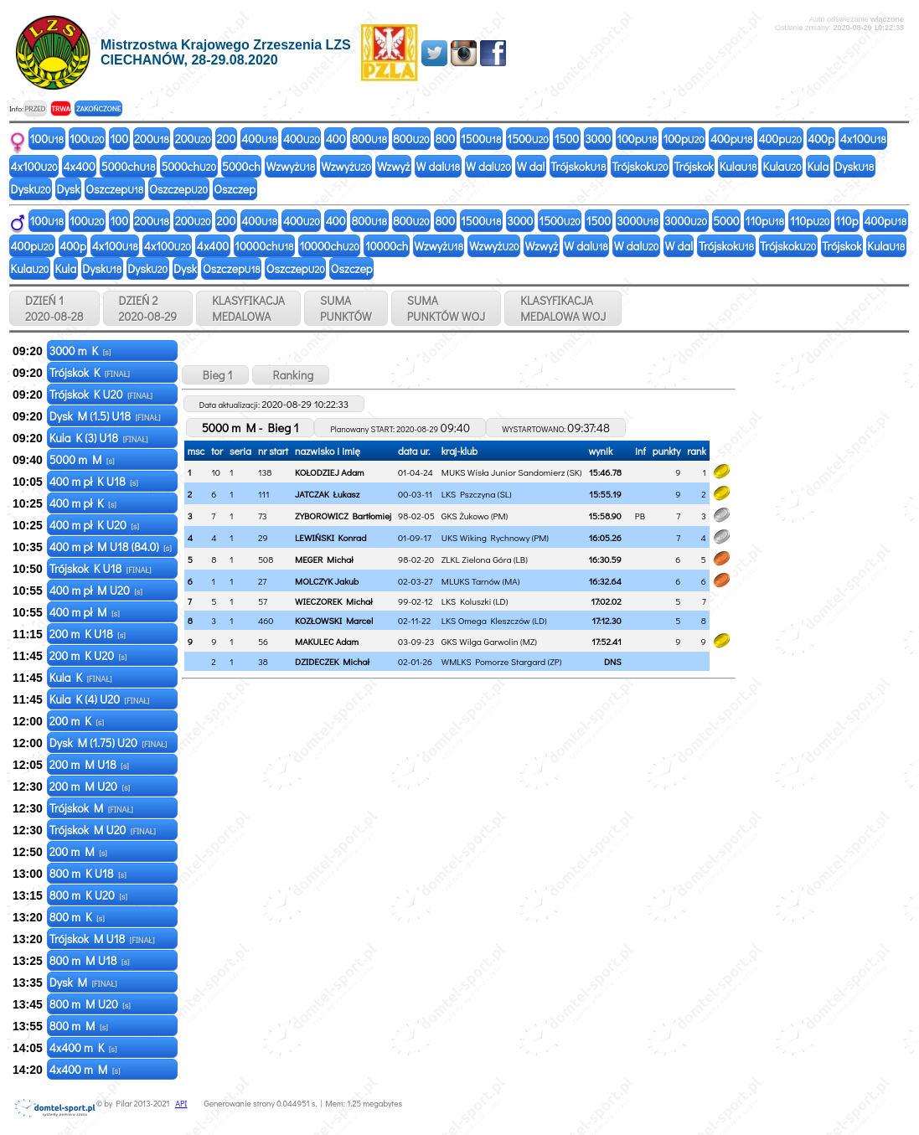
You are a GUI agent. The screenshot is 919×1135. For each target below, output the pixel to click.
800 (369, 139)
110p (765, 221)
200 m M (78, 851)
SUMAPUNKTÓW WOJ (446, 308)
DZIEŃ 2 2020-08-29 (148, 308)
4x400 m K (83, 1047)
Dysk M (83, 982)
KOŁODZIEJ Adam (329, 472)
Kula (738, 166)
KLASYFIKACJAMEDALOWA (248, 308)
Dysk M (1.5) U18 (105, 416)
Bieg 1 (215, 375)
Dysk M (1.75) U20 (108, 743)
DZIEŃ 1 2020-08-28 (54, 308)
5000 (726, 221)
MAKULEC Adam (327, 641)
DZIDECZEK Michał (332, 661)
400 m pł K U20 (94, 525)
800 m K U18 (87, 873)
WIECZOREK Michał (333, 601)
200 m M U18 (89, 764)
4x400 (80, 166)
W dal (438, 166)
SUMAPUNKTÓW (346, 308)
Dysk (854, 166)
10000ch (264, 246)
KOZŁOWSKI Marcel (334, 620)
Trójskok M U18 (102, 939)
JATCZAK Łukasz (327, 494)
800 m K (77, 917)
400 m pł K (82, 503)
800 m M (78, 1026)
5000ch (128, 166)
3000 (598, 139)
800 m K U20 (88, 895)
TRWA (60, 108)
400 (259, 139)
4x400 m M (85, 1069)
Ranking (291, 375)
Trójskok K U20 (100, 394)
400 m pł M (84, 612)
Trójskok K (89, 372)
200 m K (76, 721)
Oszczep (114, 189)
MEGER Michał (324, 559)
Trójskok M (91, 808)
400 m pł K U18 (93, 481)
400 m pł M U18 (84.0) (110, 547)
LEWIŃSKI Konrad (330, 537)
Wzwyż (291, 166)
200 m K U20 (88, 655)
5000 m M (82, 459)
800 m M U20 (90, 1004)
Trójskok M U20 (102, 830)
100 (47, 139)
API (181, 1103)
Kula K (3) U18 (98, 438)
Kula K (80, 677)
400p (731, 139)
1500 (481, 139)
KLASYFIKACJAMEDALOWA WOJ (563, 308)
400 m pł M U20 (95, 590)
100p (637, 139)
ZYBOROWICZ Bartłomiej (343, 515)
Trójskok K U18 (100, 568)
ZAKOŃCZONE (98, 108)
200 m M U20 (89, 786)
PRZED (34, 108)
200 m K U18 (87, 634)
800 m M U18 (89, 960)
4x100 (863, 139)
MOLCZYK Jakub (327, 581)
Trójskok (578, 166)
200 (151, 139)
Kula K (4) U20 (99, 699)
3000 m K (80, 351)
